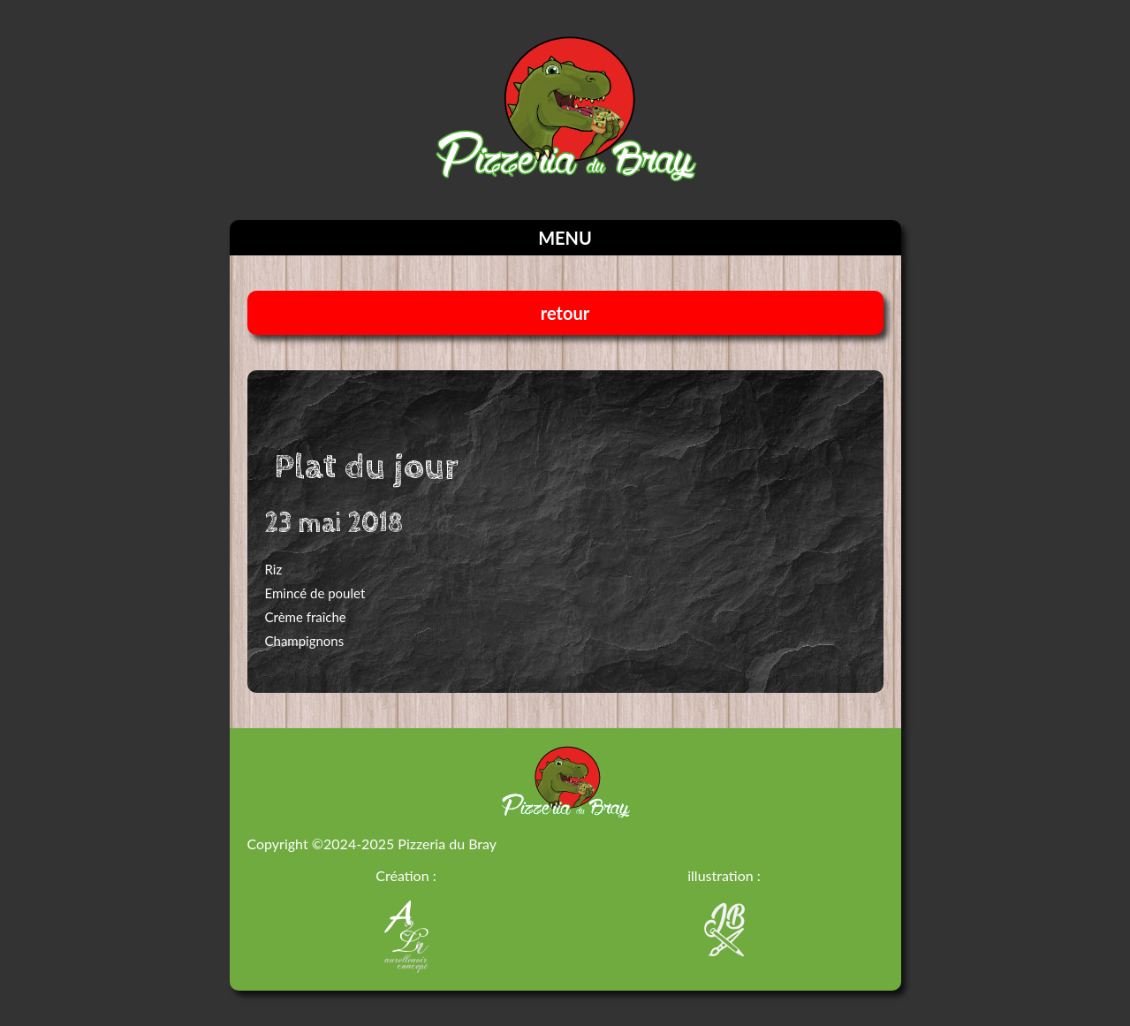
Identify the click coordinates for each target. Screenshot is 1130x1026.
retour (565, 312)
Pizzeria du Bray (447, 843)
